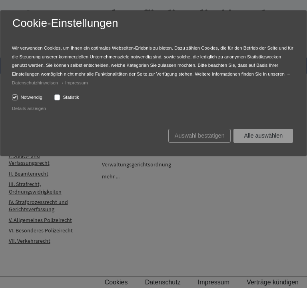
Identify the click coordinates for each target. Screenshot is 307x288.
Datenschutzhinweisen (35, 82)
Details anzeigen (29, 108)
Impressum (76, 82)
